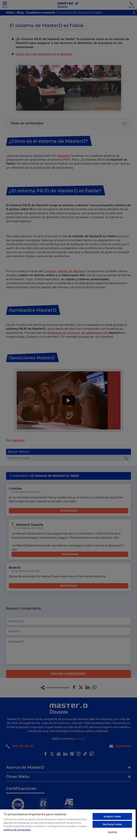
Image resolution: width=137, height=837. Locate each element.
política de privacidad (17, 829)
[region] (68, 823)
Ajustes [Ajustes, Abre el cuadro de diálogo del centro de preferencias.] (112, 831)
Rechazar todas (112, 824)
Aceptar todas (112, 816)
